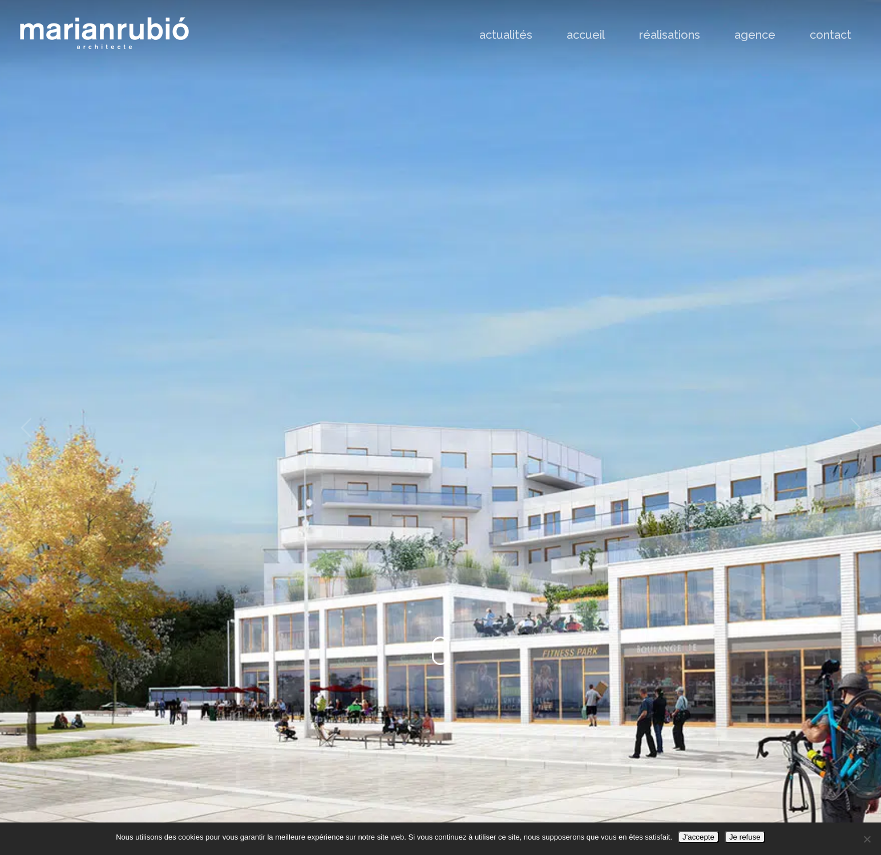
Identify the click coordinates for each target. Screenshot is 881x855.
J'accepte (698, 837)
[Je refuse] (866, 839)
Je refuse (745, 837)
